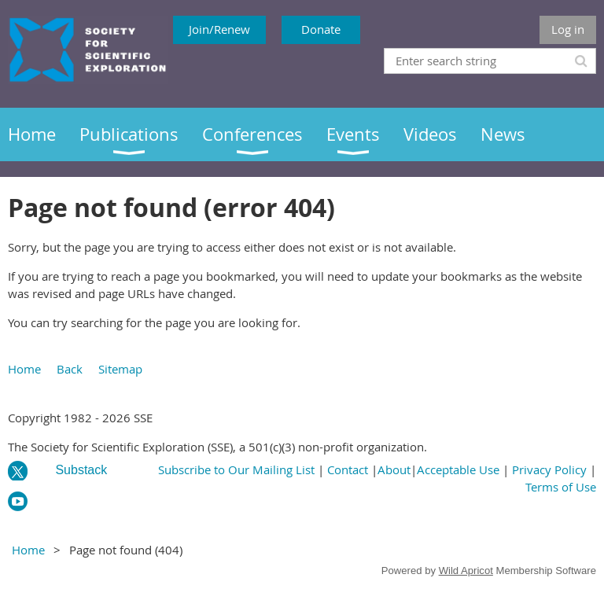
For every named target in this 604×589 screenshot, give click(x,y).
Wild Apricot (466, 570)
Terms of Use (560, 487)
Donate (321, 29)
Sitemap (120, 369)
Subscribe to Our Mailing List (236, 469)
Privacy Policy (549, 469)
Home (24, 369)
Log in (567, 29)
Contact (347, 469)
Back (70, 369)
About (394, 469)
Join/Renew (219, 29)
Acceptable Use (458, 469)
